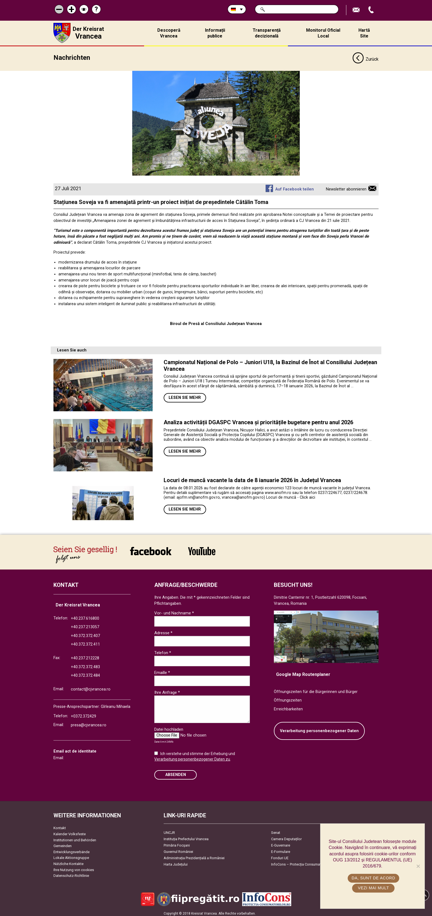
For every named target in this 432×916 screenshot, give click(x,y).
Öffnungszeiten (288, 698)
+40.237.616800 (85, 616)
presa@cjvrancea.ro (88, 723)
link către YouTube (201, 548)
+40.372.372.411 (85, 642)
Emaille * (162, 670)
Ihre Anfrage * (167, 690)
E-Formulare (280, 849)
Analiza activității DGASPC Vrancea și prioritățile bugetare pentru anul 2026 (258, 420)
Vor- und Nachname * (174, 610)
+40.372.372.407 (85, 633)
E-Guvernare (280, 843)
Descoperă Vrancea (168, 33)
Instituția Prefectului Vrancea (186, 837)
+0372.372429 (83, 714)
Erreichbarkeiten (288, 707)
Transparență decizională (267, 33)
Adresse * (163, 630)
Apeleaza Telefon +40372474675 (372, 10)
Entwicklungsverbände (71, 850)
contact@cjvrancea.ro (90, 687)
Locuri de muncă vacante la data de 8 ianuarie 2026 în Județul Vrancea (252, 478)
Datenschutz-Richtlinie (71, 873)
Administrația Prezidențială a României (194, 856)
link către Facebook (150, 548)
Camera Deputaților (286, 837)
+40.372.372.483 (85, 664)
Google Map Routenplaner (303, 672)
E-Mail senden (357, 10)
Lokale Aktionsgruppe (71, 855)
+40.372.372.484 (85, 673)
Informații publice (215, 33)
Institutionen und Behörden (74, 838)
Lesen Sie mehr (185, 395)
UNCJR (169, 830)
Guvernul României (178, 849)
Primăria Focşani (177, 843)
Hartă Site (364, 33)
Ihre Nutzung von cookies (73, 868)
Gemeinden (62, 844)
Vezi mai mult (373, 888)
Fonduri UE (279, 856)
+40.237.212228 (85, 656)
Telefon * (162, 650)
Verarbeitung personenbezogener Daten (319, 728)
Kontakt (59, 826)
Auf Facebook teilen (294, 187)
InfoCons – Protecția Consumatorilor (300, 862)
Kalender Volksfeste (69, 832)
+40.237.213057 (85, 624)
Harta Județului (176, 862)
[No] (418, 866)
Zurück (365, 57)
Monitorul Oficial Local (323, 33)
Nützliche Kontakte (68, 861)
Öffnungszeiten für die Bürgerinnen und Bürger (316, 689)
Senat (275, 830)
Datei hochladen (168, 727)
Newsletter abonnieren (346, 187)
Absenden (175, 772)
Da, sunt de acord (374, 878)
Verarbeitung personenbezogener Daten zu (192, 757)
